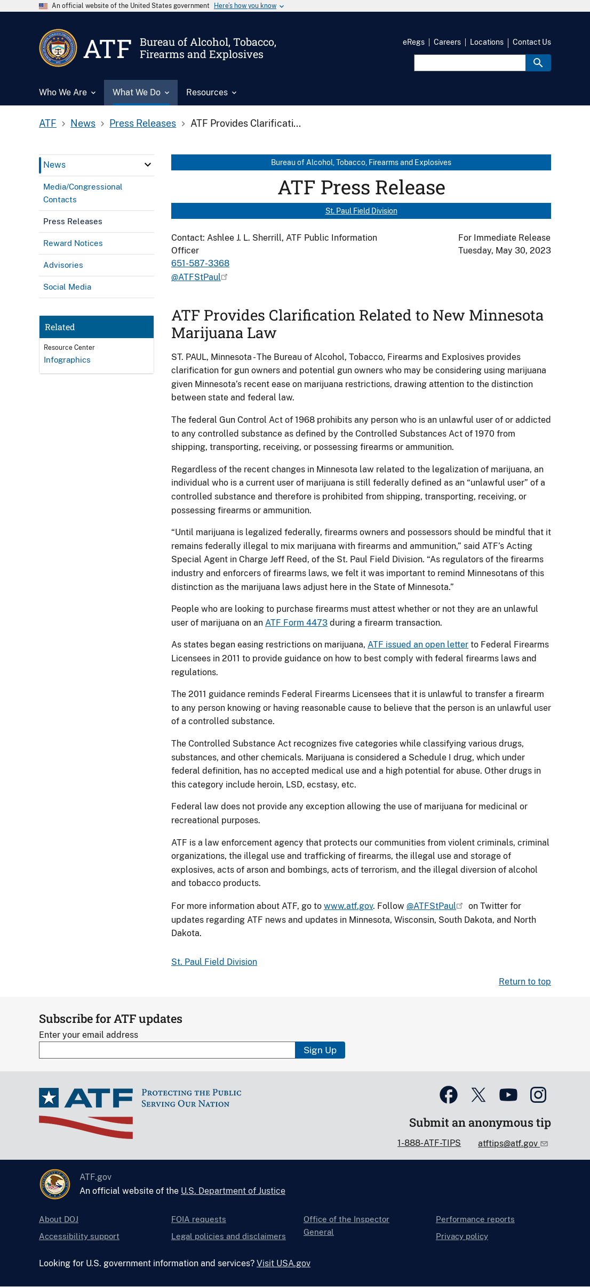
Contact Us (532, 42)
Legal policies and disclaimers (228, 1236)
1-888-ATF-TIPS (429, 1143)
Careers (447, 42)
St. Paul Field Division (361, 211)
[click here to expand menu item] (147, 164)
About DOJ (58, 1219)
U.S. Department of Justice (233, 1191)
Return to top (525, 982)
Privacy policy (462, 1236)
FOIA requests (198, 1219)
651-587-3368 (200, 263)
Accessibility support (79, 1236)
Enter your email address (88, 1035)
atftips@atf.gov (509, 1143)
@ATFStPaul (196, 277)
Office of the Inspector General (346, 1225)
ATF (48, 123)
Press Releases (142, 123)
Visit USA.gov (283, 1263)
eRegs (414, 42)
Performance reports (475, 1219)
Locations (487, 42)
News (82, 123)
